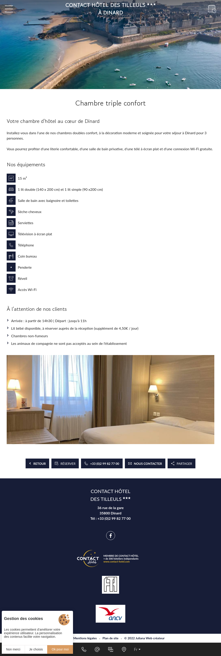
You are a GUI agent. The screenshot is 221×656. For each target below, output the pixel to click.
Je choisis (36, 649)
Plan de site (111, 638)
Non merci (13, 649)
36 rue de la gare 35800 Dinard (110, 510)
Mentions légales (85, 638)
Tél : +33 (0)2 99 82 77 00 (110, 518)
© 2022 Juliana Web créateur (144, 638)
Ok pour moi (60, 649)
